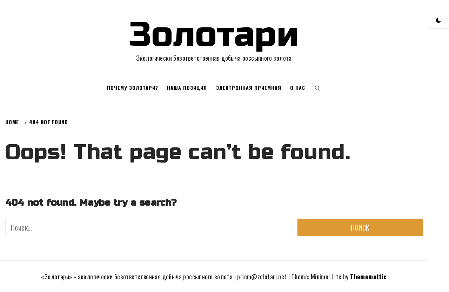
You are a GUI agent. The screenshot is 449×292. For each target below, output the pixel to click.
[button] (438, 19)
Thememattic (368, 276)
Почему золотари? (132, 87)
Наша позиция (187, 87)
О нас (297, 87)
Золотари (214, 34)
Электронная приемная (248, 87)
